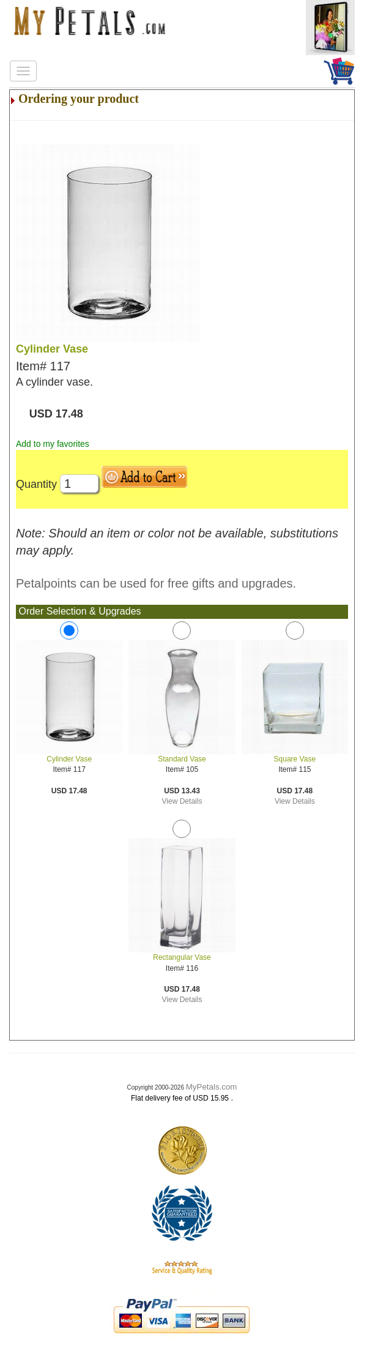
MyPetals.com (211, 1086)
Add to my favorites (52, 444)
